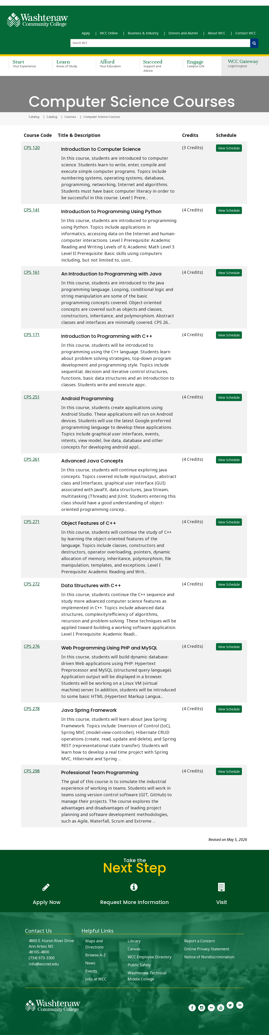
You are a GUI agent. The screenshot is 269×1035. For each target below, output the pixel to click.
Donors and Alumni (183, 33)
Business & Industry (143, 33)
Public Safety (139, 964)
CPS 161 (32, 272)
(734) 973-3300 (42, 957)
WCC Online (109, 33)
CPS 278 (32, 708)
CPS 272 (32, 584)
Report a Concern (199, 940)
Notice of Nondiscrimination (209, 956)
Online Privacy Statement (206, 948)
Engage (198, 63)
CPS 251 (32, 397)
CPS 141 (32, 210)
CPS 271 (32, 521)
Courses (70, 117)
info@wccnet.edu (44, 964)
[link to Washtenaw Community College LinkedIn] (240, 1007)
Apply (86, 33)
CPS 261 (32, 459)
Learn (67, 63)
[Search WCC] (254, 43)
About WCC (216, 33)
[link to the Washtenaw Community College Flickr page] (211, 1007)
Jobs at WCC (95, 979)
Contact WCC (245, 33)
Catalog (34, 117)
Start (24, 63)
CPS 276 (32, 646)
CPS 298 (32, 771)
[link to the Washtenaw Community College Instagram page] (201, 1007)
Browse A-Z (95, 955)
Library (134, 940)
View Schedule (229, 148)
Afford (111, 63)
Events (91, 971)
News (90, 963)
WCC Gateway (243, 63)
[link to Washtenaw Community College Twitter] (230, 1007)
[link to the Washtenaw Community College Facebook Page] (192, 1007)
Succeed (154, 66)
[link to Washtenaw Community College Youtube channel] (220, 1007)
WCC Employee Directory (149, 956)
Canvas (134, 948)
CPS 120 (32, 147)
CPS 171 (32, 334)
